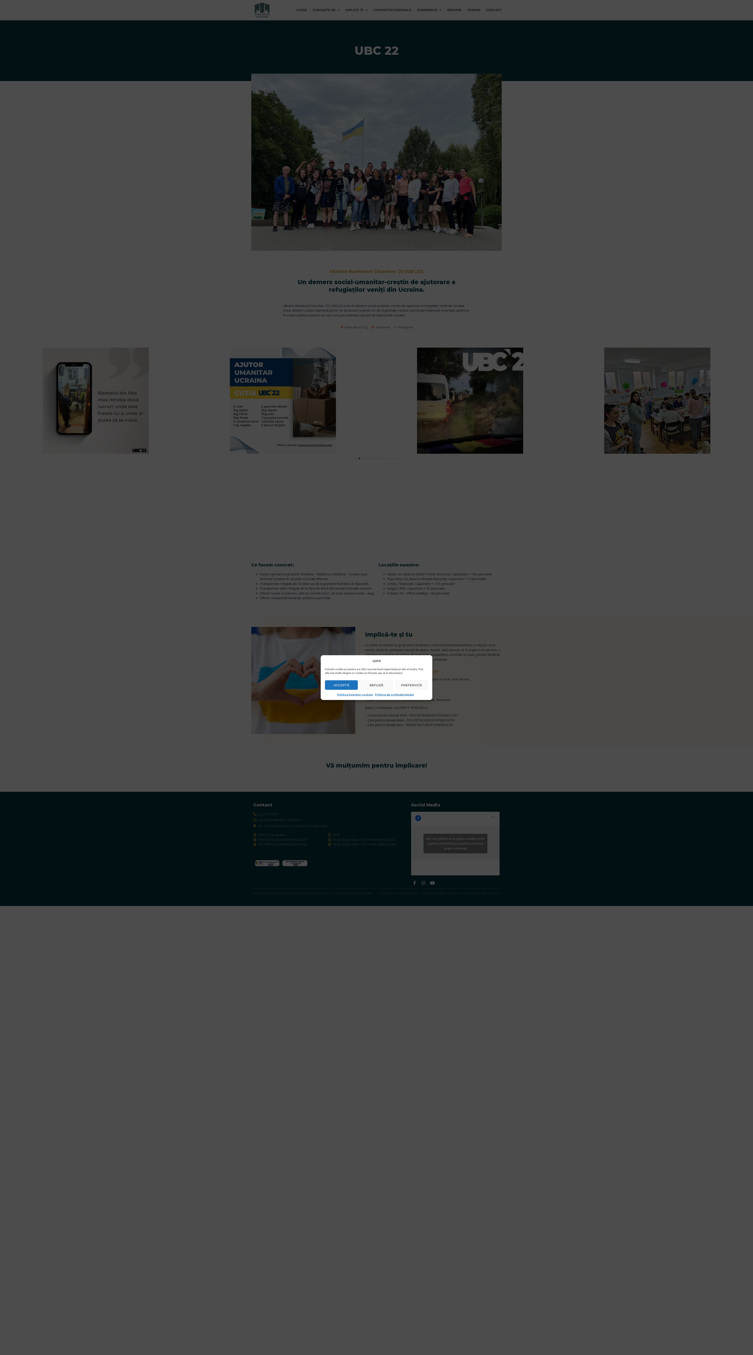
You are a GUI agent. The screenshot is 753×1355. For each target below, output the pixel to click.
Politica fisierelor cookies (355, 694)
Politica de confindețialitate (394, 694)
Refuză (376, 685)
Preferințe (411, 685)
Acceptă (341, 685)
